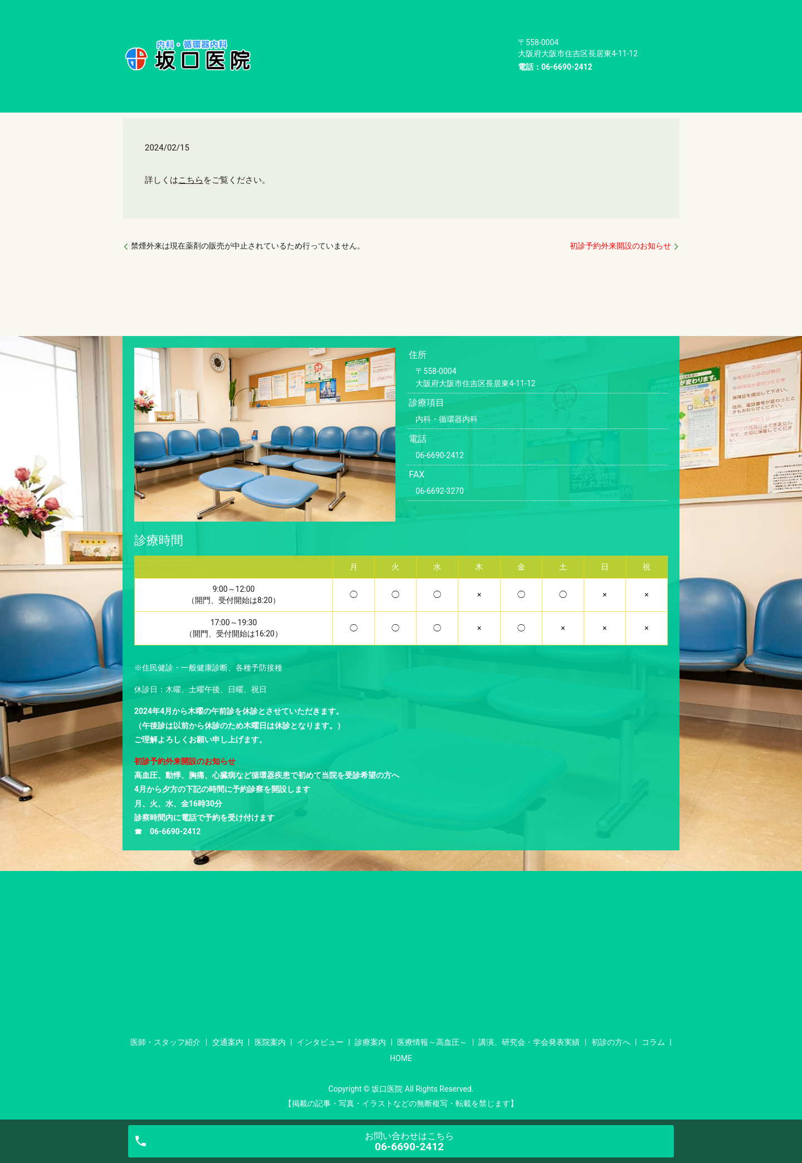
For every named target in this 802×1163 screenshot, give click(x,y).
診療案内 (358, 25)
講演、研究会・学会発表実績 (322, 42)
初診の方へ (421, 42)
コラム (477, 42)
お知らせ (178, 90)
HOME (280, 60)
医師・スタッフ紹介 (305, 7)
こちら (190, 180)
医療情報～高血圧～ (435, 25)
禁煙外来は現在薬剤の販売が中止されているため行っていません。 (248, 245)
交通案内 (383, 7)
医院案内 (440, 7)
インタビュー (293, 25)
